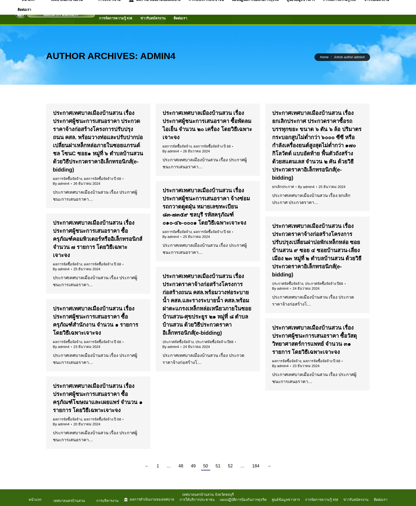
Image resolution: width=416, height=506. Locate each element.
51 (218, 466)
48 (180, 466)
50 (205, 466)
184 (255, 466)
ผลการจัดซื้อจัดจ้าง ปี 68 (102, 179)
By (61, 184)
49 (193, 466)
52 (230, 466)
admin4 (157, 56)
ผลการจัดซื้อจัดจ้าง (67, 179)
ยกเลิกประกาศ (283, 187)
